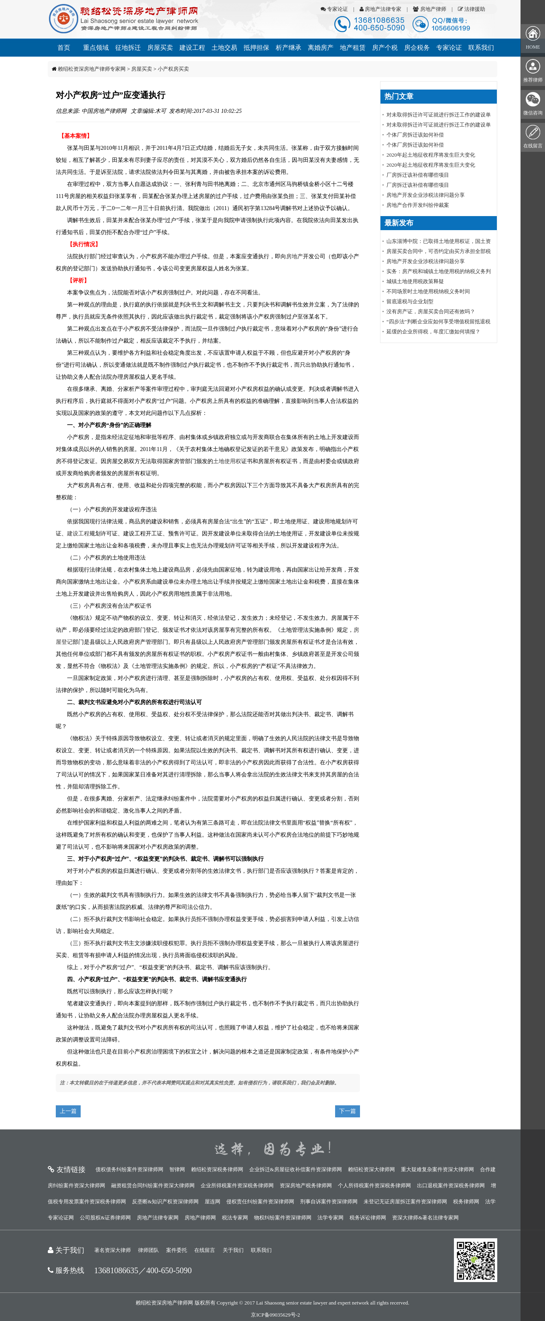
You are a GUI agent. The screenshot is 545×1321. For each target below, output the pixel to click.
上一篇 (68, 1111)
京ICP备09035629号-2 (275, 1315)
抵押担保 (256, 47)
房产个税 (385, 47)
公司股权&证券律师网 (105, 1218)
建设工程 (192, 47)
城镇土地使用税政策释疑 (415, 281)
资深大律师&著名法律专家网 (425, 1218)
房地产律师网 (200, 1218)
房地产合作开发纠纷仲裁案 (417, 205)
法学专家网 (330, 1218)
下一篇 (347, 1111)
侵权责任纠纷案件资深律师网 (260, 1201)
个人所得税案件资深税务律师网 (374, 1185)
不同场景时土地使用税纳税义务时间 (428, 291)
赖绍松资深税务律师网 (217, 1169)
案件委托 (176, 1250)
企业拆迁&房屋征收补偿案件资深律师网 (295, 1169)
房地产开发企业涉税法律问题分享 (425, 195)
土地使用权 (227, 461)
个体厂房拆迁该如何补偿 (415, 135)
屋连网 (212, 1201)
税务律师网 (466, 1201)
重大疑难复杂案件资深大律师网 (437, 1169)
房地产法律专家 (380, 9)
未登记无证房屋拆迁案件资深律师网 (405, 1201)
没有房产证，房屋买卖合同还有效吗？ (430, 311)
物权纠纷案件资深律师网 (282, 1218)
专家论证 (334, 9)
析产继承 (288, 47)
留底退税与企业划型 (409, 301)
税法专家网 (235, 1218)
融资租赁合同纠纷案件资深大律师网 (153, 1185)
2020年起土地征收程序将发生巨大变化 (430, 155)
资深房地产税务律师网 (306, 1185)
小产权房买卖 (173, 69)
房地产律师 (429, 9)
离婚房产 (321, 47)
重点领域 (96, 47)
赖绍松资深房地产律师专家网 (92, 69)
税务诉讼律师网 (368, 1218)
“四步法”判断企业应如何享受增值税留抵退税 (438, 322)
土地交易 (224, 47)
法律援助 (471, 9)
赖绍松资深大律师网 (371, 1169)
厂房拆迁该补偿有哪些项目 (417, 175)
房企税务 (417, 47)
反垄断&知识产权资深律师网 (165, 1201)
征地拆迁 (128, 47)
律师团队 (148, 1250)
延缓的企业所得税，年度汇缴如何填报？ (433, 332)
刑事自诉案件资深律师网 (329, 1201)
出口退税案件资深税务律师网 (451, 1185)
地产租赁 (353, 47)
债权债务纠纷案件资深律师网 (129, 1169)
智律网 (177, 1169)
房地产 (294, 256)
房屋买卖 (160, 47)
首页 (63, 47)
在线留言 (204, 1250)
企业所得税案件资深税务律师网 (237, 1185)
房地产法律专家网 (158, 1218)
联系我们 (481, 47)
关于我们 (233, 1250)
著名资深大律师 (112, 1250)
